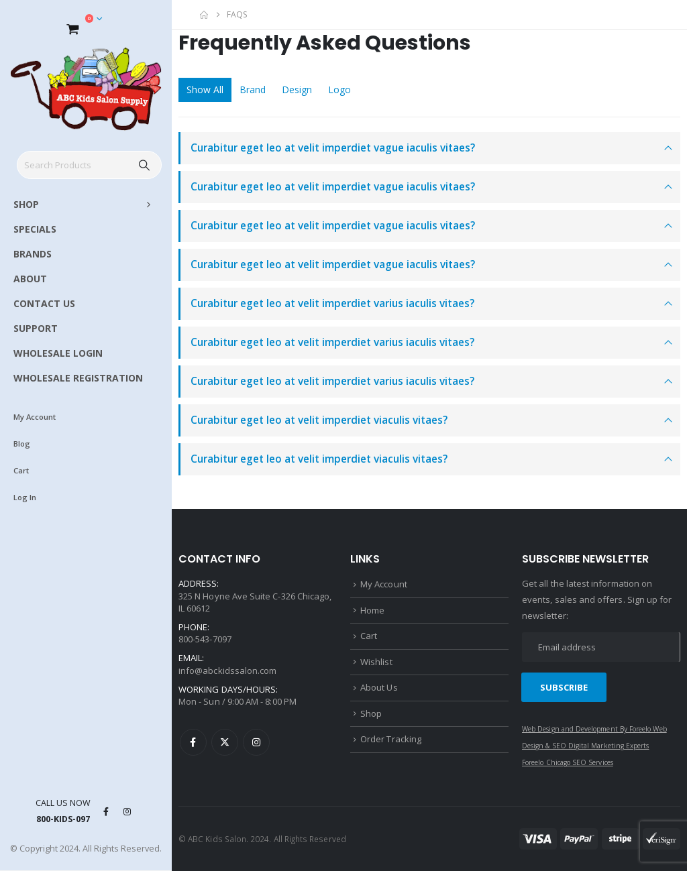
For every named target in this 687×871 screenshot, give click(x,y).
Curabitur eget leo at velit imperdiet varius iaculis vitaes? (332, 303)
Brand (253, 89)
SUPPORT (35, 328)
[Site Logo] (86, 89)
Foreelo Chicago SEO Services (567, 762)
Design (297, 89)
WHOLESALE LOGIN (58, 353)
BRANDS (32, 253)
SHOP (26, 204)
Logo (339, 89)
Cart (21, 470)
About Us (379, 687)
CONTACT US (44, 303)
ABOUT (30, 278)
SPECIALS (34, 229)
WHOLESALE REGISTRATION (78, 377)
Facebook (193, 742)
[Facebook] (106, 811)
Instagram (256, 742)
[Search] (144, 165)
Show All (205, 89)
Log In (24, 497)
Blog (21, 444)
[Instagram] (127, 811)
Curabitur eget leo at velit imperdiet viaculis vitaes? (319, 420)
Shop (371, 713)
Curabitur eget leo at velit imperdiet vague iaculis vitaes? (333, 148)
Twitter (224, 742)
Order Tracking (390, 739)
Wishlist (376, 662)
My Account (34, 417)
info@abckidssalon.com (227, 670)
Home (372, 610)
